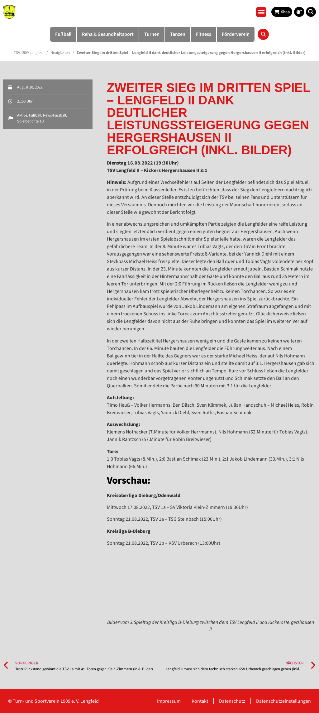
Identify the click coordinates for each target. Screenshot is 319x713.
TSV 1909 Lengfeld (29, 52)
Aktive (22, 115)
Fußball (35, 115)
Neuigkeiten (60, 52)
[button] (261, 12)
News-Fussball (54, 115)
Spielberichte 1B (30, 121)
